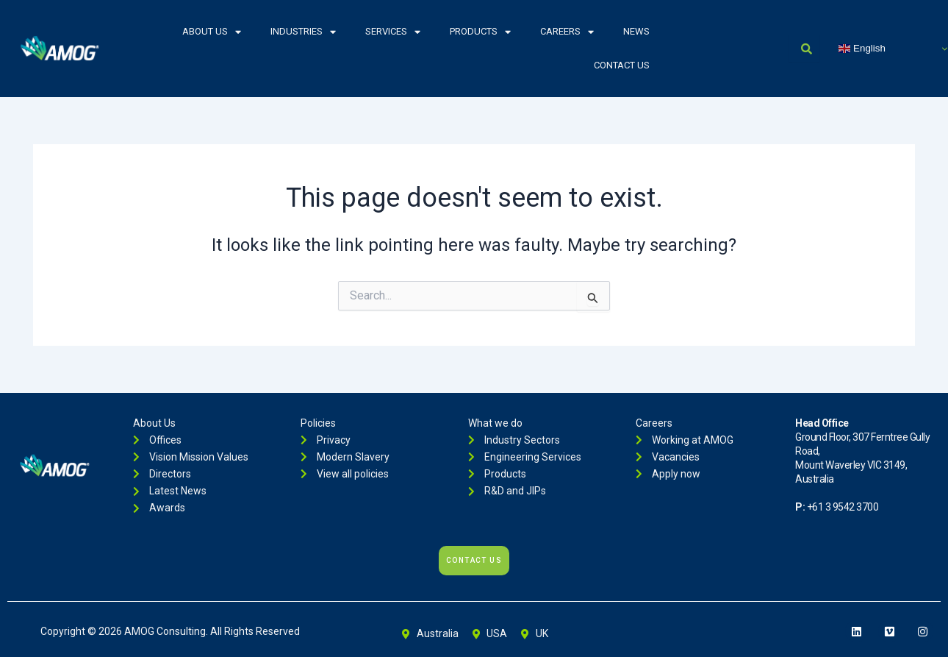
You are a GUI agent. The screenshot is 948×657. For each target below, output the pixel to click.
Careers (567, 32)
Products (480, 32)
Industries (303, 32)
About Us (211, 32)
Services (392, 32)
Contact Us (622, 65)
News (636, 31)
